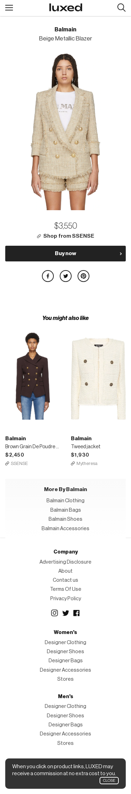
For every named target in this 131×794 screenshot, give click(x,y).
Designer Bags (66, 660)
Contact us (65, 580)
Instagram (54, 613)
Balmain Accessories (65, 528)
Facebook (76, 613)
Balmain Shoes (65, 519)
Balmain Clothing (65, 500)
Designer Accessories (65, 670)
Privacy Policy (65, 598)
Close (109, 780)
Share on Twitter (66, 276)
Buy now (65, 253)
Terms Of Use (65, 589)
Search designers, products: (121, 7)
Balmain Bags (65, 510)
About (65, 571)
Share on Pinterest (83, 276)
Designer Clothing (65, 642)
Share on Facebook (48, 276)
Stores (65, 679)
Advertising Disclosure (65, 562)
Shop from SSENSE (68, 236)
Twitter (65, 613)
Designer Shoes (65, 651)
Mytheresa (87, 463)
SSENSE (19, 463)
